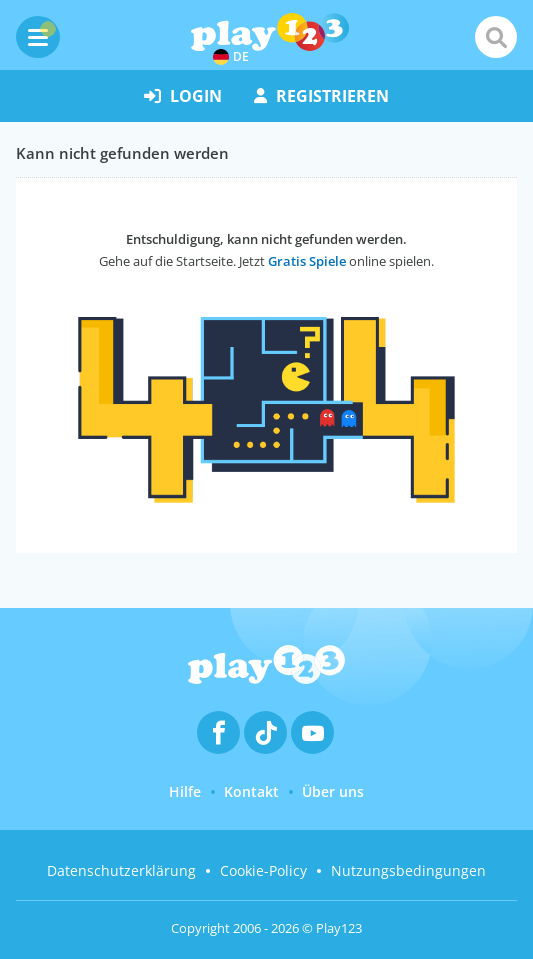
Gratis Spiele (307, 261)
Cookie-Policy (263, 870)
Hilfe (185, 791)
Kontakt (251, 791)
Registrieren (321, 96)
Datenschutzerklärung (121, 870)
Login (183, 96)
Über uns (333, 791)
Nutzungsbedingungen (408, 870)
